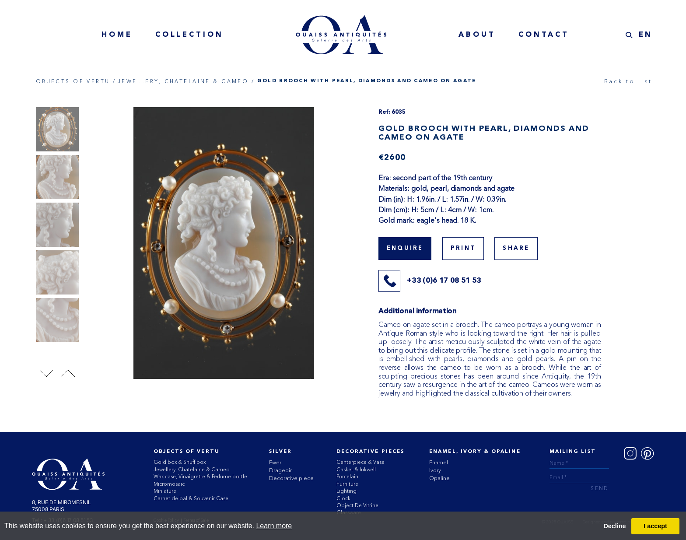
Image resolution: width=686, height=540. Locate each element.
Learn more (274, 525)
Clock (343, 498)
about (477, 35)
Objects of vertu (187, 451)
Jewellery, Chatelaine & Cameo (192, 469)
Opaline (439, 478)
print (463, 248)
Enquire (405, 248)
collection (189, 35)
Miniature (165, 491)
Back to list (628, 80)
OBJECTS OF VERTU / (76, 81)
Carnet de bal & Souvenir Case (191, 498)
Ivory (435, 470)
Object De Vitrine (357, 505)
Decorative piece (291, 478)
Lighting (346, 491)
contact (543, 35)
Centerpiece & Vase (360, 462)
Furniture (347, 484)
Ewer (275, 462)
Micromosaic (169, 484)
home (117, 35)
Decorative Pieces (370, 451)
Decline (614, 525)
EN (646, 35)
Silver (280, 451)
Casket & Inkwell (356, 469)
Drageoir (280, 470)
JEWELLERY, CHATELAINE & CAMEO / (186, 81)
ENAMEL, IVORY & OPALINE (474, 451)
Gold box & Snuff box (180, 462)
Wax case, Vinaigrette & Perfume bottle (200, 476)
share (516, 248)
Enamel (438, 462)
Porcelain (347, 476)
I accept (655, 525)
